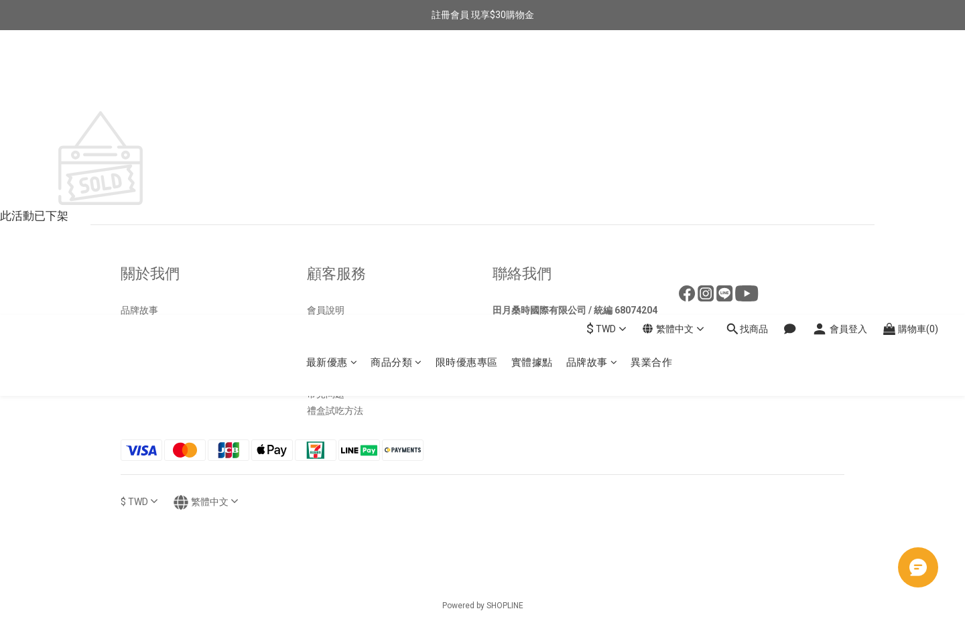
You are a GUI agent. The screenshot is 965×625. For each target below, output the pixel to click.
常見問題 (325, 394)
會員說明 (325, 310)
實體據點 (532, 78)
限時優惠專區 (467, 78)
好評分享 (139, 343)
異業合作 (651, 78)
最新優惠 (332, 78)
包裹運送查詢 (335, 360)
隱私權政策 (330, 377)
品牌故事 (592, 78)
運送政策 (325, 343)
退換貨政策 (330, 327)
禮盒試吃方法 (335, 410)
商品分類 (396, 78)
